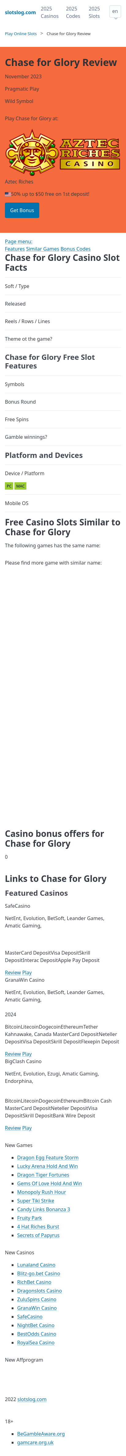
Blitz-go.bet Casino (38, 1273)
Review (13, 972)
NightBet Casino (36, 1325)
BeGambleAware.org (41, 1433)
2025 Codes (73, 12)
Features (15, 248)
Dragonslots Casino (39, 1290)
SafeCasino (30, 1316)
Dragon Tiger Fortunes (43, 1174)
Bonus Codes (75, 248)
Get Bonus (22, 210)
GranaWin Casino (37, 1308)
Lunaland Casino (36, 1264)
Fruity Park (29, 1218)
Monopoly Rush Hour (41, 1192)
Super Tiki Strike (35, 1200)
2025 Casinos (50, 12)
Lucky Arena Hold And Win (47, 1166)
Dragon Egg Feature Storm (48, 1157)
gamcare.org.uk (35, 1442)
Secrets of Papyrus (38, 1235)
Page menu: (18, 241)
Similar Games (42, 248)
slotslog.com (32, 1399)
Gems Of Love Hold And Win (49, 1183)
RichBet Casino (34, 1282)
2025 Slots (94, 12)
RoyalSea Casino (36, 1342)
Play (27, 972)
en (115, 11)
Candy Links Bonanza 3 (43, 1209)
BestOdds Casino (36, 1334)
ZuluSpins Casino (36, 1299)
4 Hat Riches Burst (38, 1226)
